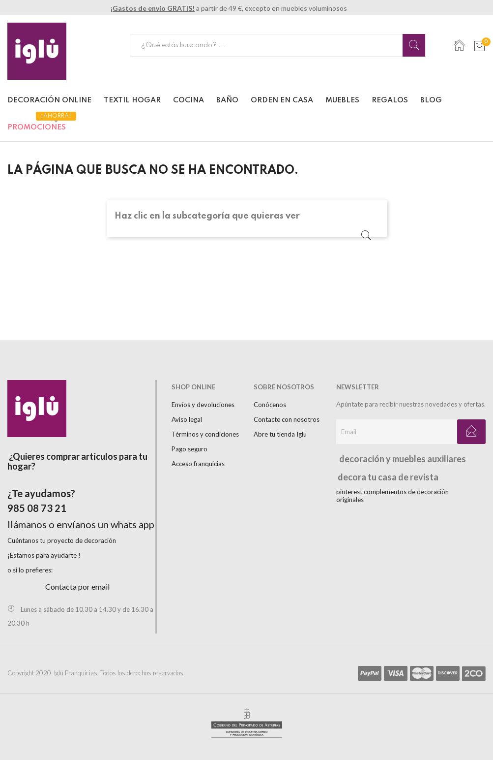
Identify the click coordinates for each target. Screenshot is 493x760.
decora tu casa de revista (384, 477)
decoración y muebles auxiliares (398, 458)
